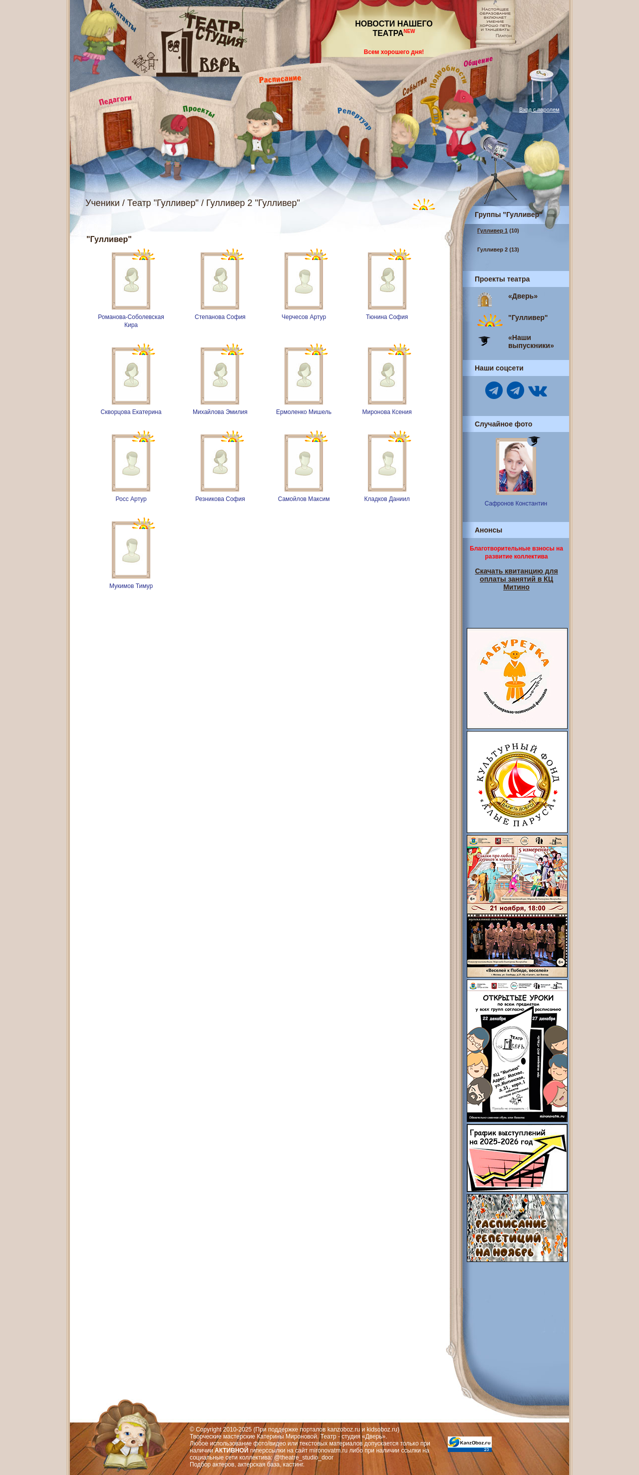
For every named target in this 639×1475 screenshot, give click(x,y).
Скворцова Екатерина (131, 412)
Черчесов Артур (304, 317)
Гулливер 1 (492, 231)
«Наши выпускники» (531, 342)
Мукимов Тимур (131, 586)
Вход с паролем (539, 109)
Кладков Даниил (386, 499)
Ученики (102, 203)
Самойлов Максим (304, 499)
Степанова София (220, 317)
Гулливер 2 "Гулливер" (253, 203)
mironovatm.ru (329, 1450)
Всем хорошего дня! (394, 52)
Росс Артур (130, 499)
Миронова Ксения (387, 412)
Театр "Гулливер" (163, 203)
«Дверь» (523, 296)
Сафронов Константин (516, 503)
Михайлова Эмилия (220, 412)
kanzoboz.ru (343, 1429)
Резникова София (220, 499)
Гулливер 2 (492, 249)
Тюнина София (387, 317)
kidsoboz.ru (382, 1429)
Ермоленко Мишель (303, 412)
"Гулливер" (528, 318)
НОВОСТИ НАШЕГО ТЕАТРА (394, 29)
